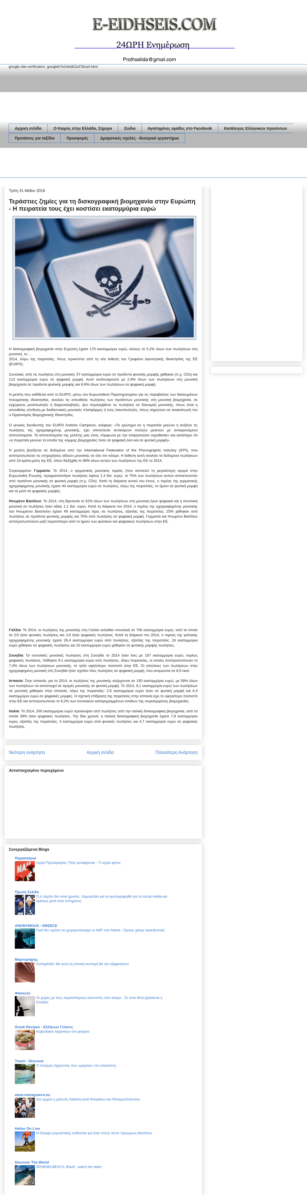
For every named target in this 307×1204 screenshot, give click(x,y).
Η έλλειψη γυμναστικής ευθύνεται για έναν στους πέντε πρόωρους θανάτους (94, 1133)
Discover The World (32, 1162)
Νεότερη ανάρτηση (27, 752)
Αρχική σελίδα (28, 128)
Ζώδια (129, 128)
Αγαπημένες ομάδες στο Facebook (180, 128)
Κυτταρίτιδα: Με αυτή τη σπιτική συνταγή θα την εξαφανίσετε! (82, 964)
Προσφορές (77, 138)
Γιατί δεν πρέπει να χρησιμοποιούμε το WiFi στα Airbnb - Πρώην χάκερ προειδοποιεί (100, 930)
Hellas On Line (27, 1128)
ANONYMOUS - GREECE (36, 926)
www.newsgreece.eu (32, 1095)
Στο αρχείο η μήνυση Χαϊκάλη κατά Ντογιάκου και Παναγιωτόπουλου (88, 1099)
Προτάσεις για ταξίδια (34, 138)
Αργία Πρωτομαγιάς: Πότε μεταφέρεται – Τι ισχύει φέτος (78, 863)
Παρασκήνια (25, 858)
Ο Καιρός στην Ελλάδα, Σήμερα (83, 128)
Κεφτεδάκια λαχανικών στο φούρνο (62, 1032)
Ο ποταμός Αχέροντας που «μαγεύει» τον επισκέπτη (76, 1066)
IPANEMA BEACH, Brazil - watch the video (69, 1167)
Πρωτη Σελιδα (27, 892)
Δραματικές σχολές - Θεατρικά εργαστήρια (139, 138)
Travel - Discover (29, 1061)
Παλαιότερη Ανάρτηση (176, 752)
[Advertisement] (110, 163)
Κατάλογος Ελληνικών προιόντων (255, 128)
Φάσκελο (22, 993)
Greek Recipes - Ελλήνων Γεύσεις (44, 1027)
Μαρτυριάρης (26, 959)
